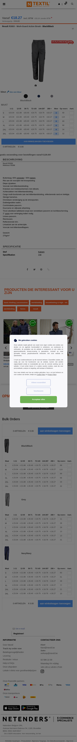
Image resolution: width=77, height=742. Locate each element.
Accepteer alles (38, 399)
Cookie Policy (41, 374)
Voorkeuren (38, 391)
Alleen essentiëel (38, 383)
